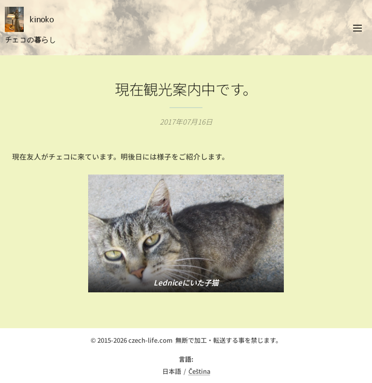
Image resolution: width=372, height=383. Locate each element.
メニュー (357, 28)
